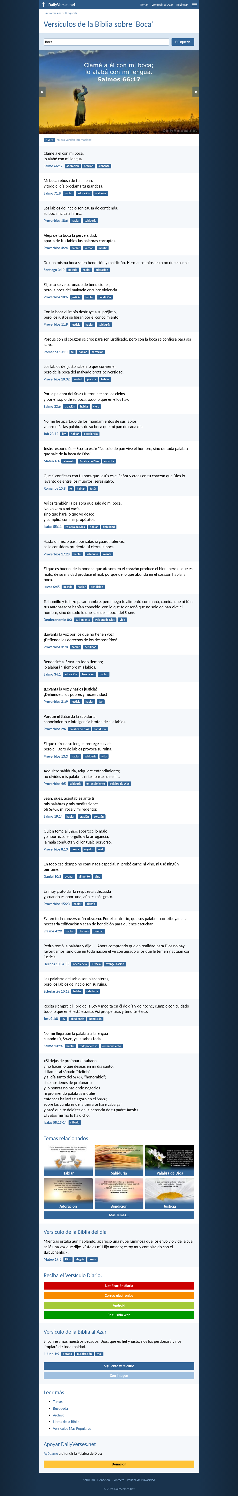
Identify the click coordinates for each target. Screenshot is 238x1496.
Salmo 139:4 (53, 1046)
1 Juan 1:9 (51, 1354)
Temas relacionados (66, 1138)
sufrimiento (83, 619)
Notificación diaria (119, 1285)
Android (119, 1305)
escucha (109, 461)
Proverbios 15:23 (57, 904)
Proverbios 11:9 (56, 324)
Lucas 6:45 (52, 587)
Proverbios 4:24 (56, 248)
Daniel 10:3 (52, 876)
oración (88, 166)
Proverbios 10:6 (56, 297)
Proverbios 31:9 (56, 701)
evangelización (115, 964)
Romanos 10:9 (55, 488)
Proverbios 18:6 (56, 220)
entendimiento (95, 783)
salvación (97, 352)
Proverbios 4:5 (55, 783)
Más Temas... (119, 1215)
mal (100, 849)
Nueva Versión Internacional (74, 140)
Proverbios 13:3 (56, 756)
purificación (84, 1354)
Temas (144, 5)
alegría (90, 904)
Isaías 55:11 (53, 526)
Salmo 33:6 (52, 406)
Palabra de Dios (89, 461)
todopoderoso (88, 1046)
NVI (49, 140)
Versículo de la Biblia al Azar (75, 1331)
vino (97, 876)
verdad (89, 248)
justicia (76, 297)
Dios (68, 1259)
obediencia (91, 434)
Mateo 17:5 (52, 1259)
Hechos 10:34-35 (56, 964)
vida (122, 619)
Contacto (118, 1480)
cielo (96, 406)
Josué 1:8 (51, 1018)
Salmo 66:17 (53, 166)
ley (64, 434)
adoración (72, 166)
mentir (102, 248)
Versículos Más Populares (72, 1428)
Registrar (182, 5)
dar (101, 701)
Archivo (58, 1415)
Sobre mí (89, 1480)
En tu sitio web (119, 1315)
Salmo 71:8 (52, 193)
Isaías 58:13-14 (55, 1122)
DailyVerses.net (53, 13)
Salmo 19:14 (53, 816)
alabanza (103, 166)
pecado (72, 270)
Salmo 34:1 (52, 674)
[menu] (194, 6)
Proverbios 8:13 (56, 849)
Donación (119, 1464)
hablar (69, 193)
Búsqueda (71, 13)
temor (75, 849)
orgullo (88, 849)
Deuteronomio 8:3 (58, 619)
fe (72, 352)
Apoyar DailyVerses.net (70, 1444)
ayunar (69, 876)
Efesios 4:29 (53, 931)
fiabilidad (109, 527)
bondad (98, 931)
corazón (99, 816)
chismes (84, 931)
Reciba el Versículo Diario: (73, 1275)
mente (107, 554)
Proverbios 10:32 (57, 379)
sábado (74, 1122)
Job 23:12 (51, 434)
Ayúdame (51, 1453)
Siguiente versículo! (119, 1366)
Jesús (93, 488)
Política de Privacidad (141, 1480)
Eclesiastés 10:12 (56, 991)
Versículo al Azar (162, 5)
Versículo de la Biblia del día (75, 1231)
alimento (68, 461)
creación (70, 406)
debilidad (90, 647)
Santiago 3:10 (54, 270)
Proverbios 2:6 (55, 729)
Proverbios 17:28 (57, 554)
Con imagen (119, 1375)
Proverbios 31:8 (56, 647)
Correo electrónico (119, 1295)
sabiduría (90, 220)
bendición (105, 297)
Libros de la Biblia (66, 1421)
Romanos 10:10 (55, 352)
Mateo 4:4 (52, 461)
